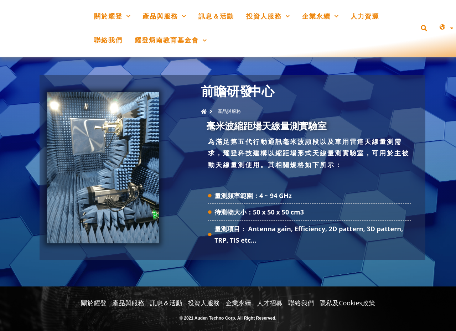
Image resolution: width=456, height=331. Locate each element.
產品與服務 (164, 16)
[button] (424, 28)
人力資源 (365, 16)
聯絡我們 (108, 40)
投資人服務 (268, 16)
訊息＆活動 (216, 16)
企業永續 (320, 16)
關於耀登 (112, 16)
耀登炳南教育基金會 (171, 40)
